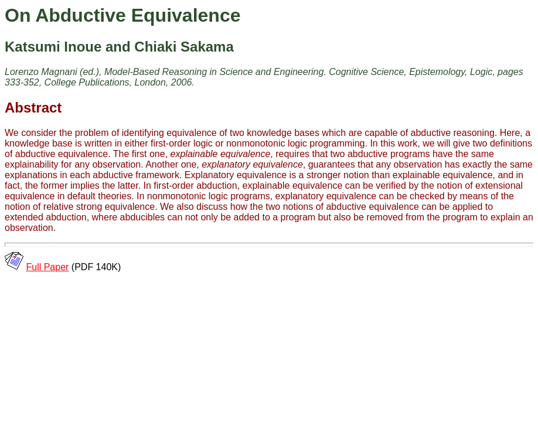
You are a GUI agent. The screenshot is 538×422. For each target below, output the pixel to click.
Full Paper (47, 267)
